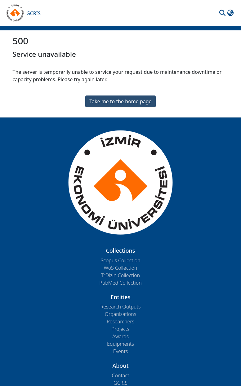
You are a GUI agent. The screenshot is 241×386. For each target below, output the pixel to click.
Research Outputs (120, 306)
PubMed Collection (120, 282)
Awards (120, 336)
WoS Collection (120, 267)
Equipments (120, 343)
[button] (222, 13)
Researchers (120, 321)
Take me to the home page (120, 101)
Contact (120, 375)
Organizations (120, 314)
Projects (121, 329)
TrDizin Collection (120, 275)
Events (120, 351)
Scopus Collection (121, 260)
